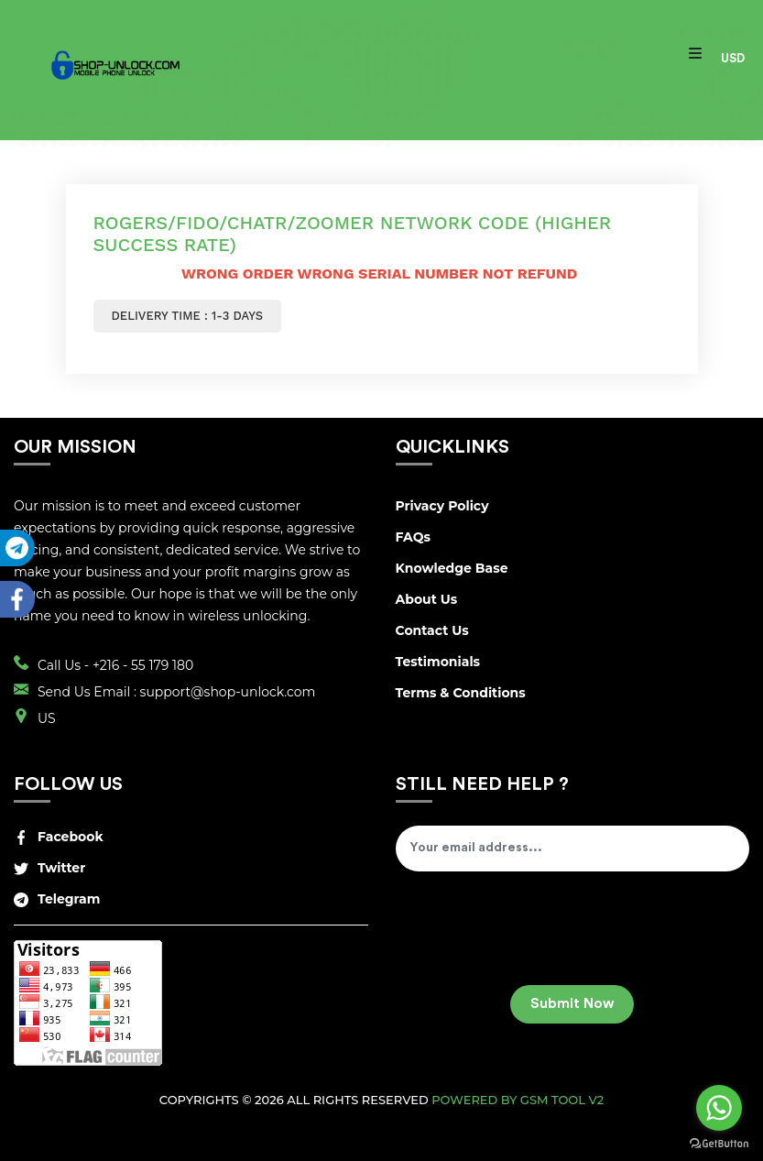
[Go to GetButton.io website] (719, 1142)
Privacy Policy (442, 506)
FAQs (413, 537)
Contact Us (432, 630)
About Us (427, 599)
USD (733, 58)
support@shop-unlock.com (228, 692)
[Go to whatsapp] (719, 1108)
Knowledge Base (452, 568)
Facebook (59, 836)
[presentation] (535, 934)
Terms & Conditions (461, 693)
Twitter (49, 868)
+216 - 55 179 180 (143, 665)
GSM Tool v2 (562, 1099)
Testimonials (438, 661)
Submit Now (572, 1004)
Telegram (57, 899)
